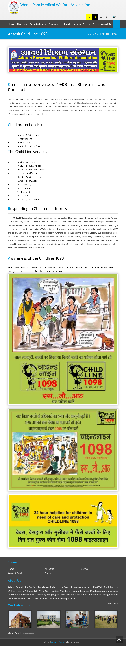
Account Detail (15, 573)
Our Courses (54, 24)
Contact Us (106, 24)
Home (11, 24)
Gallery (96, 24)
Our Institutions (37, 24)
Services (85, 568)
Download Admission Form (76, 24)
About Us (21, 24)
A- (101, 17)
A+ (107, 17)
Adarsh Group (58, 642)
